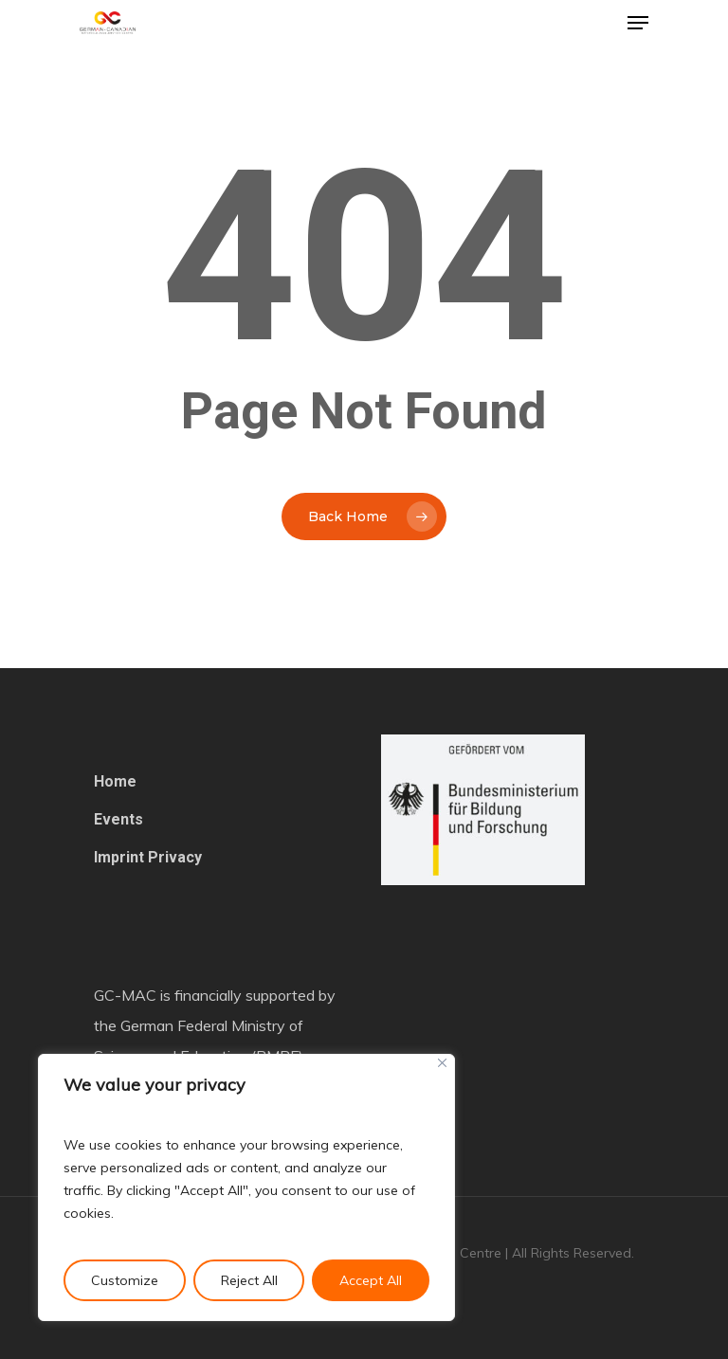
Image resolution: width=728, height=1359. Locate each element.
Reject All (249, 1280)
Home (115, 781)
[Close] (442, 1063)
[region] (246, 1187)
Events (118, 819)
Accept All (370, 1280)
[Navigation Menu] (638, 22)
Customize (124, 1280)
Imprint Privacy (148, 857)
